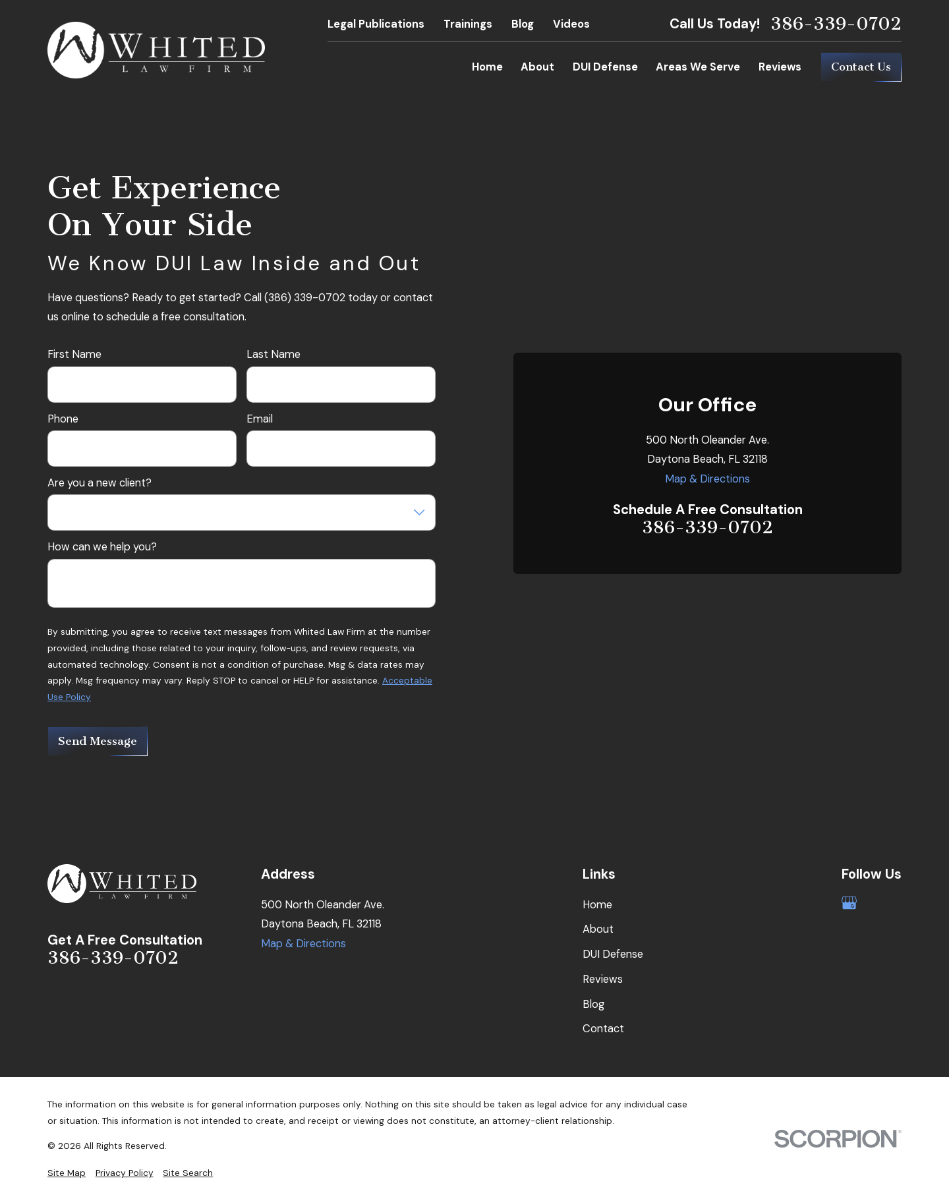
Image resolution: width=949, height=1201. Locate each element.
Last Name (273, 354)
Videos (571, 24)
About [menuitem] (537, 67)
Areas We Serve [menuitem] (698, 67)
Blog (522, 24)
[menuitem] (66, 1173)
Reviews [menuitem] (780, 67)
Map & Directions (707, 479)
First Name (74, 354)
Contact (603, 1029)
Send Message (97, 741)
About (598, 929)
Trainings (468, 24)
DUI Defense (613, 954)
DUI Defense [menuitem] (605, 67)
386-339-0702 (836, 24)
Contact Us (861, 67)
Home (597, 905)
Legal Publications (376, 24)
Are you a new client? (99, 483)
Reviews (603, 979)
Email (259, 419)
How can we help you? (102, 547)
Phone (62, 419)
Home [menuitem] (487, 67)
